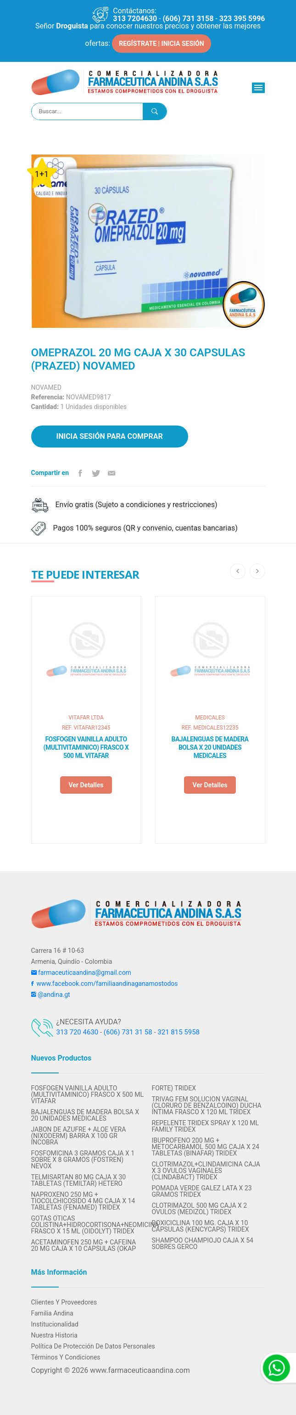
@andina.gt (50, 994)
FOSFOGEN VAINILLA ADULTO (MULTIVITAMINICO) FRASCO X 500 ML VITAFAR (86, 747)
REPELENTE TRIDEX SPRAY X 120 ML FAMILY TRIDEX (205, 1126)
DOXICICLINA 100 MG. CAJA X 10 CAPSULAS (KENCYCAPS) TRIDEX (200, 1226)
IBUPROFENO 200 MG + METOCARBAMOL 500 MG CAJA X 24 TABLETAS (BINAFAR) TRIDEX (205, 1146)
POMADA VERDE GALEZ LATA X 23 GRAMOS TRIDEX (202, 1191)
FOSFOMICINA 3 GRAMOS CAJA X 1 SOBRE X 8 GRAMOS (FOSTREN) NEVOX (83, 1159)
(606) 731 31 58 (128, 1032)
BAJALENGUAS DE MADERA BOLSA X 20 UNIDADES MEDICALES (210, 747)
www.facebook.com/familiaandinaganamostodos (104, 983)
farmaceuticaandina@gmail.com (81, 972)
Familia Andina (52, 1313)
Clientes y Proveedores (64, 1302)
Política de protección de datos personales (93, 1346)
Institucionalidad (54, 1324)
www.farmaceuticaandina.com (139, 1370)
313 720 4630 (77, 1032)
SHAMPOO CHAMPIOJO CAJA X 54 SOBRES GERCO (202, 1243)
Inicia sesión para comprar (109, 436)
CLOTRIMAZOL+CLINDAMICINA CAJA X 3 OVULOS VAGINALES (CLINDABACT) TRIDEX (206, 1170)
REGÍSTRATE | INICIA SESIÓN (161, 43)
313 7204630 (135, 18)
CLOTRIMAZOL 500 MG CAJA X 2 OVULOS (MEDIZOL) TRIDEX (199, 1208)
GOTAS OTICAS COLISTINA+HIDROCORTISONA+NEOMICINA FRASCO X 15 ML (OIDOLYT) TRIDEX (88, 1224)
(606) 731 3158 (187, 18)
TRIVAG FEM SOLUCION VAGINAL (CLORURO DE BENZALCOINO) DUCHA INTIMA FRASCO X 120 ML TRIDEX (207, 1105)
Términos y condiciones (66, 1357)
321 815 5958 (178, 1032)
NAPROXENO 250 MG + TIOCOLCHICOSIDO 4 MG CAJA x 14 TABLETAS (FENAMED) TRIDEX (83, 1200)
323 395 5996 (242, 18)
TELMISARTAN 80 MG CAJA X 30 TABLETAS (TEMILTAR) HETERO (78, 1180)
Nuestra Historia (54, 1335)
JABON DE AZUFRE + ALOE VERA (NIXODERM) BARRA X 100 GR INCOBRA (78, 1135)
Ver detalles (85, 785)
